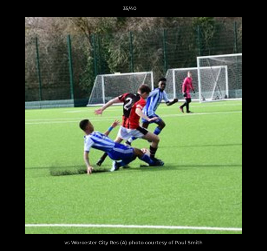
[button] (242, 10)
